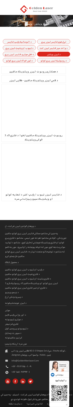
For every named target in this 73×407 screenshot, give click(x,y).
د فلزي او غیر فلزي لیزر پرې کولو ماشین (26, 287)
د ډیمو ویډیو (12, 292)
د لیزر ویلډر (54, 54)
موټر (7, 310)
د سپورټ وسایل (13, 333)
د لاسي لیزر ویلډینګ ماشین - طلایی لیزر (33, 80)
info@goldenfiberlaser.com (25, 360)
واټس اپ (61, 380)
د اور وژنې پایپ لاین (15, 314)
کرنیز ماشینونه (13, 337)
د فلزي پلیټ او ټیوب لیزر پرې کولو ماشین (28, 278)
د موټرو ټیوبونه (14, 319)
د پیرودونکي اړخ (14, 296)
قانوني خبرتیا (35, 403)
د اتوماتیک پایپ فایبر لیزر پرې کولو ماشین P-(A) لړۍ (19, 42)
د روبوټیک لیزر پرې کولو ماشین (54, 61)
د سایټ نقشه (15, 403)
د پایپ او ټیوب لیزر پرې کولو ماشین (24, 269)
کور (32, 27)
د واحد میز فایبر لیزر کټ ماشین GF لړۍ (54, 48)
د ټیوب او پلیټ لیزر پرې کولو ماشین (19, 48)
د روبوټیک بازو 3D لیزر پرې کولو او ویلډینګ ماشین (31, 283)
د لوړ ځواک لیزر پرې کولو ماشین (19, 61)
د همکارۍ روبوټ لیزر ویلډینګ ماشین (33, 71)
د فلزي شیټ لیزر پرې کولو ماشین (22, 274)
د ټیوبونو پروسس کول (16, 328)
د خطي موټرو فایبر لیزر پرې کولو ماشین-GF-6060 (19, 55)
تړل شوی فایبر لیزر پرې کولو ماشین (53, 42)
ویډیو (39, 27)
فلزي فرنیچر (11, 323)
